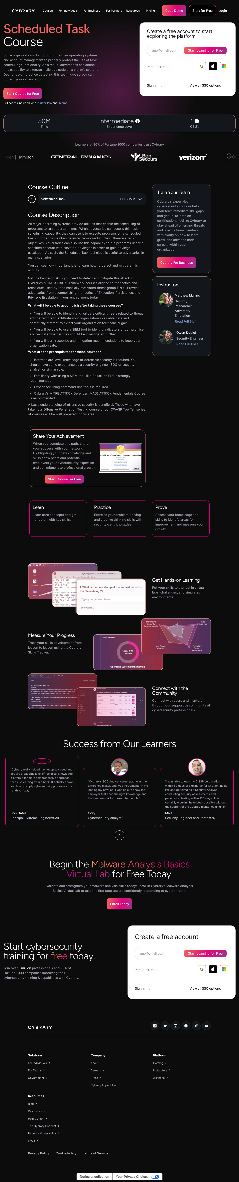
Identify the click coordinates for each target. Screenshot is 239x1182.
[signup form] (181, 953)
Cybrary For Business (176, 263)
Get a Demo (174, 11)
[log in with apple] (213, 66)
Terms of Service (95, 1153)
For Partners (114, 10)
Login (222, 11)
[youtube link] (206, 1025)
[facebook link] (186, 1025)
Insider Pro (44, 103)
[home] (23, 10)
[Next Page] (119, 835)
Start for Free (202, 11)
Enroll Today (119, 904)
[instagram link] (175, 1025)
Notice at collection (94, 1176)
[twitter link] (165, 1025)
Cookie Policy (66, 1153)
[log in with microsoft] (224, 66)
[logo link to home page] (40, 1027)
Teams (62, 103)
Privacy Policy (38, 1153)
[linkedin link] (155, 1025)
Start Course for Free (23, 94)
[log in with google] (202, 66)
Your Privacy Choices (132, 1176)
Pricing (150, 10)
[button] (49, 10)
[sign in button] (156, 85)
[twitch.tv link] (196, 1025)
